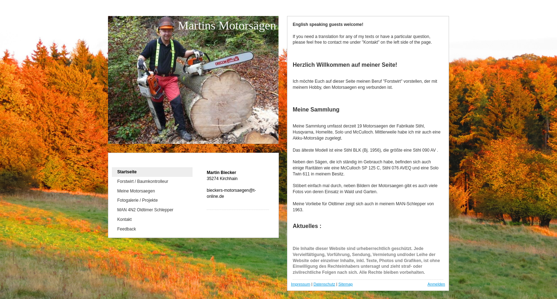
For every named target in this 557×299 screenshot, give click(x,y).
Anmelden (436, 284)
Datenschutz (324, 284)
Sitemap (346, 284)
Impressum (300, 284)
